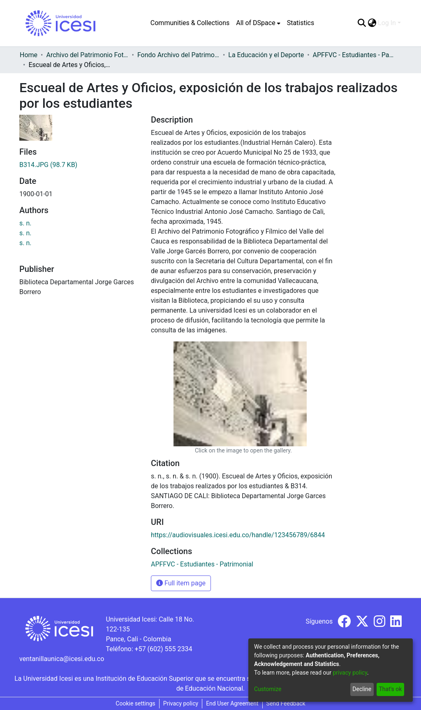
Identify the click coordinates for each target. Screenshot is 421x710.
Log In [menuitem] (387, 23)
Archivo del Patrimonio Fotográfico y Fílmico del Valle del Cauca (87, 55)
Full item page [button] (181, 583)
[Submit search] (361, 23)
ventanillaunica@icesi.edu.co (61, 659)
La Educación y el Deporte (266, 55)
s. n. (25, 223)
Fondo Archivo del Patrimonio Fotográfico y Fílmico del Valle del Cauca (178, 55)
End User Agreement (232, 703)
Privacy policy (180, 703)
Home (28, 55)
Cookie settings (135, 703)
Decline (361, 689)
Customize (267, 689)
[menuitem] (258, 23)
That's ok (390, 689)
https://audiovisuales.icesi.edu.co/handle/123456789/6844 (238, 535)
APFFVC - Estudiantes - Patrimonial (354, 55)
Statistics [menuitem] (301, 23)
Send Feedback (285, 703)
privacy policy (350, 672)
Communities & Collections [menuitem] (189, 23)
